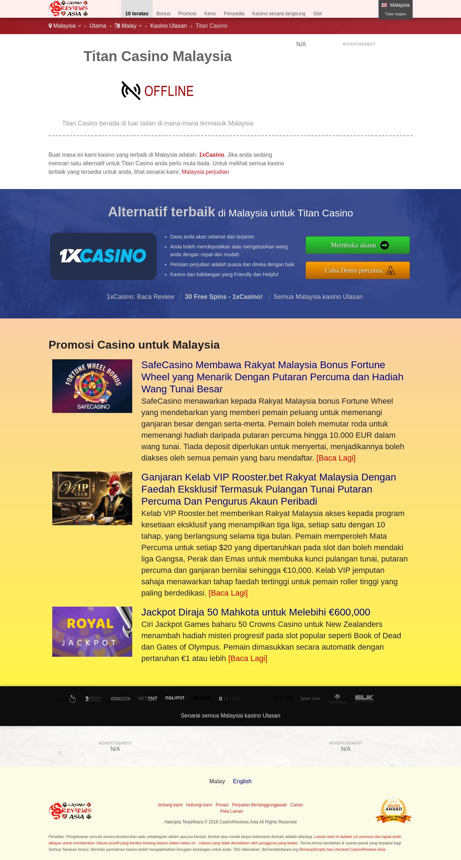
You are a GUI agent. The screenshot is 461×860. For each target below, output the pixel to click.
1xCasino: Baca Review (140, 299)
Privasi (222, 804)
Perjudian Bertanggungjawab (259, 804)
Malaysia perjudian (205, 172)
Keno (210, 13)
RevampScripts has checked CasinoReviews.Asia (342, 849)
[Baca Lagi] (335, 457)
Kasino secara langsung (278, 13)
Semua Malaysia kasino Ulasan (318, 299)
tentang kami (170, 804)
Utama (98, 26)
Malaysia (65, 26)
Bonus (163, 13)
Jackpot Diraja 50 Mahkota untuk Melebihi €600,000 (255, 612)
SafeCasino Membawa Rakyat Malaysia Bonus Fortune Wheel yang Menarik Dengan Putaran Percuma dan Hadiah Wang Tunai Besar (272, 376)
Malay (128, 26)
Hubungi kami (199, 804)
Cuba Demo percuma (356, 269)
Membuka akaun (356, 245)
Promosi (187, 13)
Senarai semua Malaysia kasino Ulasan (230, 716)
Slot (317, 13)
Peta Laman (231, 811)
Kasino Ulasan (168, 26)
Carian (296, 804)
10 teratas (136, 13)
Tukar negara (395, 14)
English (242, 781)
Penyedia (234, 13)
